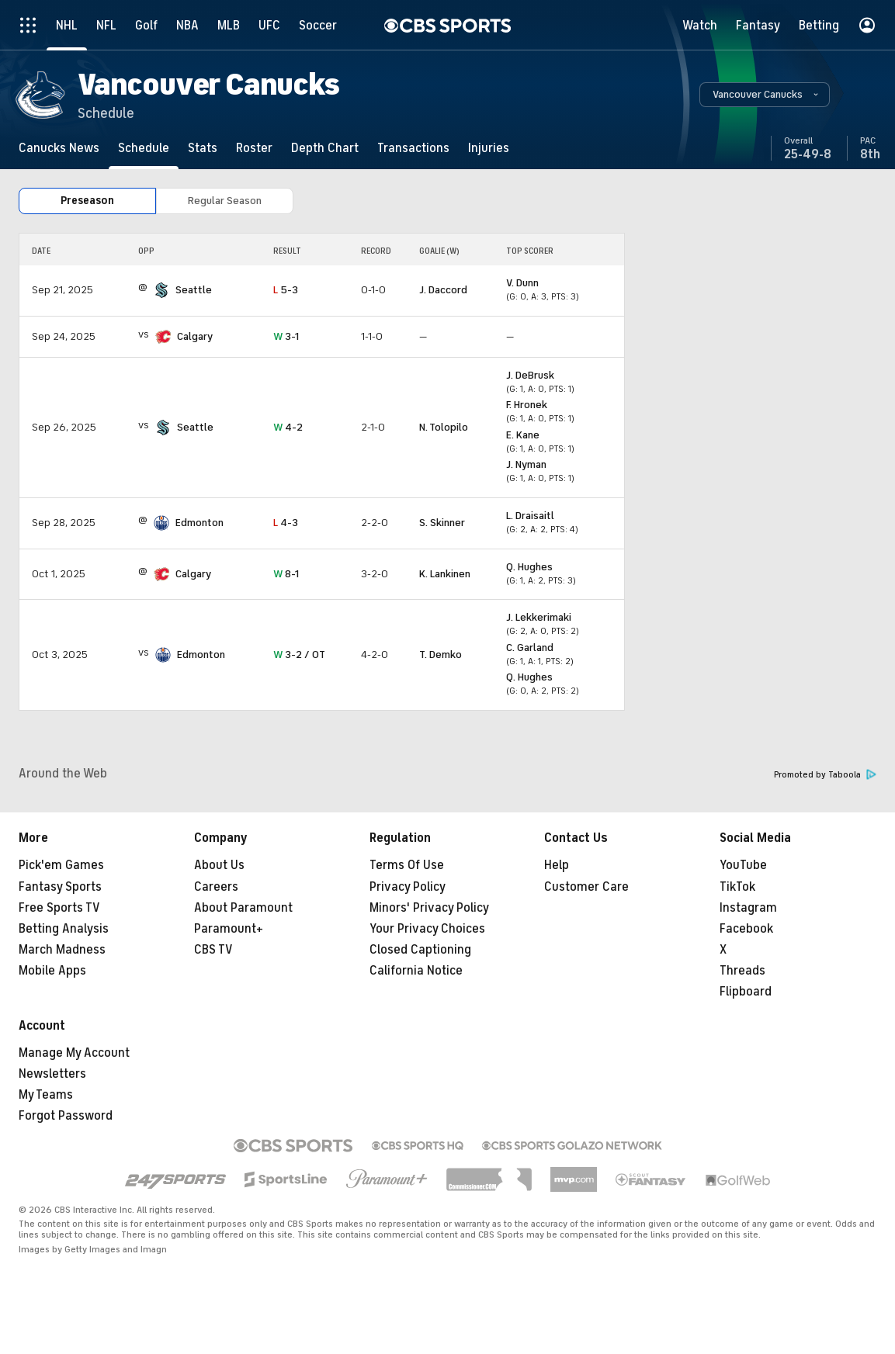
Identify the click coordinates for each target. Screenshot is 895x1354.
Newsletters (52, 1074)
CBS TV (213, 949)
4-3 (285, 522)
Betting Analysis (64, 929)
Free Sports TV (59, 908)
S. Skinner (442, 522)
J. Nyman (526, 464)
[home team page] (161, 290)
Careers (216, 887)
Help (556, 865)
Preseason (87, 200)
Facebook (746, 929)
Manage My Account (74, 1053)
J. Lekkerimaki (538, 617)
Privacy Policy (407, 887)
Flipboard (746, 991)
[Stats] (203, 147)
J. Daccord (443, 289)
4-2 (288, 427)
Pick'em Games (61, 865)
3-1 (286, 336)
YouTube (743, 865)
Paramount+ (228, 929)
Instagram (748, 908)
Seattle (193, 289)
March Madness (62, 949)
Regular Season (225, 200)
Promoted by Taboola (825, 775)
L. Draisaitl (530, 515)
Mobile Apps (52, 970)
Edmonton (199, 522)
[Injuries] (489, 147)
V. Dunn (522, 282)
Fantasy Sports (60, 887)
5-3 (285, 289)
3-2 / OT (299, 654)
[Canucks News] (59, 147)
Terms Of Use (406, 865)
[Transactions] (413, 147)
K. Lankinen (444, 573)
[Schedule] (144, 147)
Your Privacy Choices (427, 929)
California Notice (416, 970)
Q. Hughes (529, 566)
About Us (219, 865)
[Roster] (254, 147)
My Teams (46, 1095)
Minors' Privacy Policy (429, 908)
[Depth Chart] (325, 147)
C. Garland (529, 647)
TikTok (737, 887)
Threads (742, 970)
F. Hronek (526, 404)
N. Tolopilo (443, 427)
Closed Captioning (420, 949)
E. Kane (522, 435)
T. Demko (440, 654)
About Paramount (243, 908)
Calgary (195, 336)
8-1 (286, 573)
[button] (764, 94)
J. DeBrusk (530, 375)
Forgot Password (66, 1116)
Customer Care (586, 887)
